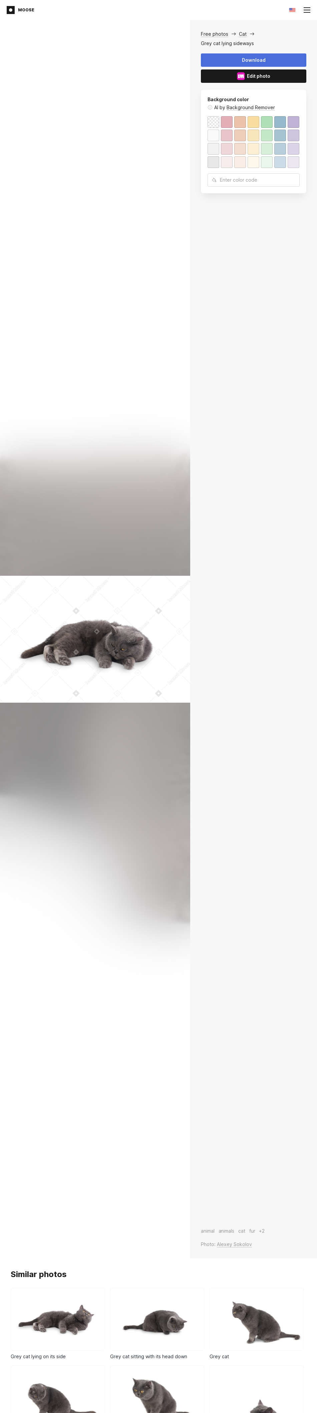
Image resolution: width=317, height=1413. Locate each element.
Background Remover (251, 107)
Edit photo (253, 76)
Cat (243, 34)
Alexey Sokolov (234, 1244)
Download (254, 60)
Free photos (214, 34)
